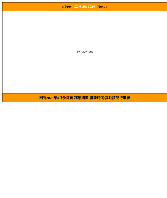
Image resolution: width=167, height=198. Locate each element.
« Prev (67, 6)
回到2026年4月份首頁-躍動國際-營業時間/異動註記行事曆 (84, 98)
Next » (102, 6)
